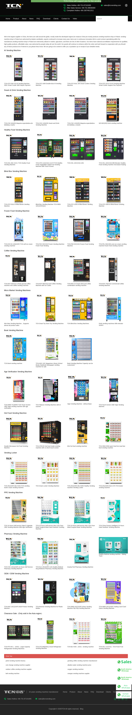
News (31, 19)
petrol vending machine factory (15, 661)
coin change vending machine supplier (18, 665)
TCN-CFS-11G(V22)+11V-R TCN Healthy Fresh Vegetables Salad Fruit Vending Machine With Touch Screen (49, 164)
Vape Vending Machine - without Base (79, 404)
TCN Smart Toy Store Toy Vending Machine (50, 323)
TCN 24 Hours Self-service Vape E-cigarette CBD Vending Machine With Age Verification (18, 526)
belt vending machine (12, 673)
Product (16, 19)
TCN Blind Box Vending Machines (78, 323)
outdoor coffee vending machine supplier (19, 669)
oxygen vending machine (76, 669)
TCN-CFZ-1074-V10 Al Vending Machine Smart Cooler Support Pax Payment (112, 84)
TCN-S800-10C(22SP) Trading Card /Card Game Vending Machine (112, 607)
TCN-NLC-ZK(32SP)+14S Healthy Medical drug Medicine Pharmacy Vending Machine (49, 567)
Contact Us (66, 19)
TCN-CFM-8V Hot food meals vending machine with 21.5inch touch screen (48, 447)
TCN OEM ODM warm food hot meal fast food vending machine (112, 447)
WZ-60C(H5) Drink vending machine (110, 123)
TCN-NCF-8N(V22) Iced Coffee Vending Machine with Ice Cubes (48, 284)
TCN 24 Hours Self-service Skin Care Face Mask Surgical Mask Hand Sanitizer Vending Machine (50, 527)
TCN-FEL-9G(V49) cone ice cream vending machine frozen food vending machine (112, 245)
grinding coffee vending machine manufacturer (82, 661)
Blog (81, 709)
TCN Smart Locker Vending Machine (47, 486)
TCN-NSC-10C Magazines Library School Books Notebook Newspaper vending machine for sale (49, 365)
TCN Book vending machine (13, 363)
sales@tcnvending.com (112, 5)
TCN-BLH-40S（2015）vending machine (80, 647)
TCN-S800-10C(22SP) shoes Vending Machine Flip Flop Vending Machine (79, 607)
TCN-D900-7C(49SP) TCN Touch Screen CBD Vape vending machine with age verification (17, 406)
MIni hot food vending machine (77, 446)
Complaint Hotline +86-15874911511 (80, 10)
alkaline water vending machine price (79, 665)
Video (75, 19)
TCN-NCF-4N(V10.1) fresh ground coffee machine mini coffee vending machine (17, 284)
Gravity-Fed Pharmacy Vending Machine (80, 567)
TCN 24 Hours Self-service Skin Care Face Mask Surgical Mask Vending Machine (81, 526)
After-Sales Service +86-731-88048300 (81, 8)
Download (46, 19)
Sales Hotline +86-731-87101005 (79, 5)
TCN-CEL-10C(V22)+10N (75, 163)
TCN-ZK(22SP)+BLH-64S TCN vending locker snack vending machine (16, 486)
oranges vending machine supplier (79, 673)
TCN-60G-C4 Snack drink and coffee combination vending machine (79, 284)
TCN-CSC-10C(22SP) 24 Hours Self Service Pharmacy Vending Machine (18, 567)
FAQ (38, 19)
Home (8, 19)
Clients (55, 19)
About (24, 19)
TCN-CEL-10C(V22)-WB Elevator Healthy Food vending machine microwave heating (112, 163)
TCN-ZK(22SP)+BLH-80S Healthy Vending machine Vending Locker (81, 486)
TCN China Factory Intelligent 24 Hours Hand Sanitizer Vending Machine (111, 526)
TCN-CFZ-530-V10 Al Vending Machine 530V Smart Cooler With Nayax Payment (17, 84)
